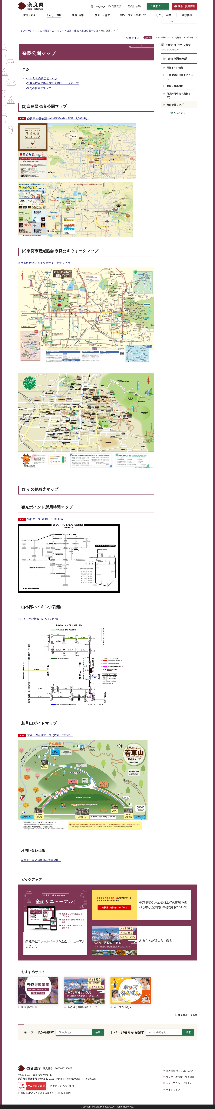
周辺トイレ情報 (175, 67)
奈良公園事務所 (89, 30)
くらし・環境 (42, 30)
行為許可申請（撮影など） (179, 95)
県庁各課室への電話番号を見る (37, 1093)
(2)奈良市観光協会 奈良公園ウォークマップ (52, 83)
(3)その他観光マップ (38, 88)
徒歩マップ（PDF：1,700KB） (45, 519)
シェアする (132, 37)
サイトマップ (173, 1089)
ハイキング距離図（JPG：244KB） (39, 618)
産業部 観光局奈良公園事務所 (41, 860)
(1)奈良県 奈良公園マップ (41, 78)
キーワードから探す (38, 1032)
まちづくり (58, 30)
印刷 (149, 38)
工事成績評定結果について (180, 77)
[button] (98, 6)
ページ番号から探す (129, 1032)
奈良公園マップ (175, 104)
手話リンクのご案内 (63, 1086)
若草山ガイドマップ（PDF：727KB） (50, 735)
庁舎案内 (66, 1093)
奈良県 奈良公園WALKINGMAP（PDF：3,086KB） (58, 118)
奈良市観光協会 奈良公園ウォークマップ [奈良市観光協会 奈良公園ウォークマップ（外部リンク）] (42, 263)
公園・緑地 (73, 30)
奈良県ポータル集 (187, 1015)
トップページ (25, 30)
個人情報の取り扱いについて (181, 1070)
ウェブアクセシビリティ (179, 1083)
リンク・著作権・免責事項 (180, 1077)
